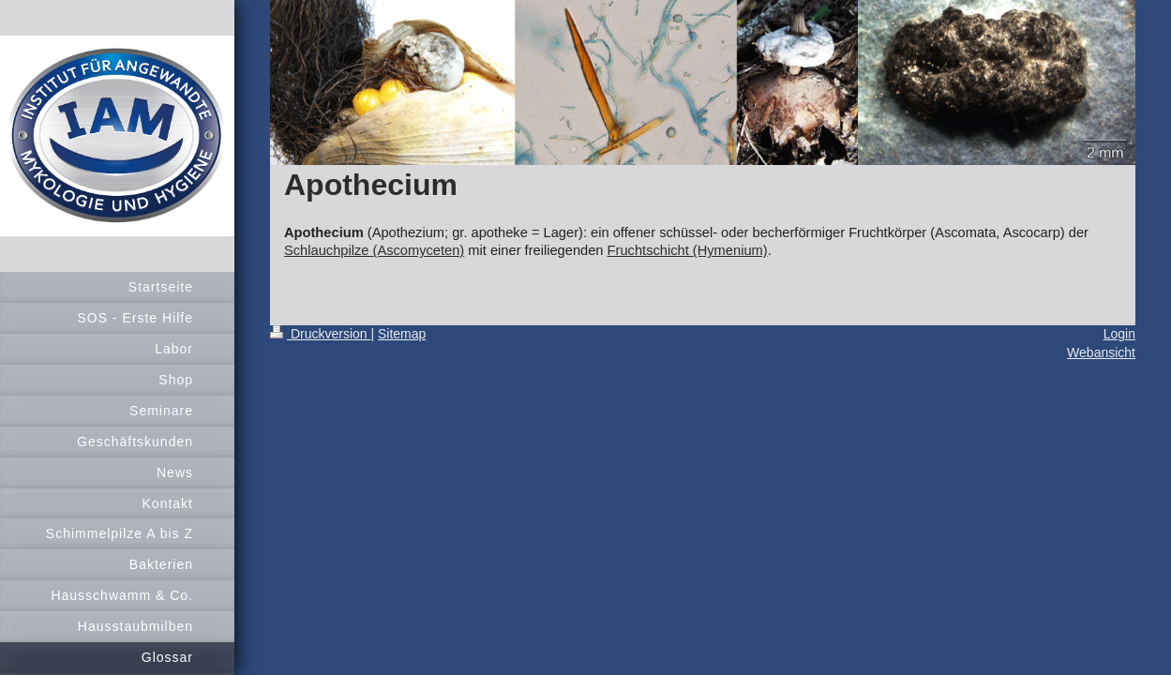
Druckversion (320, 333)
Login (1119, 333)
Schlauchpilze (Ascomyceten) (374, 250)
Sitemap (402, 333)
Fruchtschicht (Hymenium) (688, 250)
